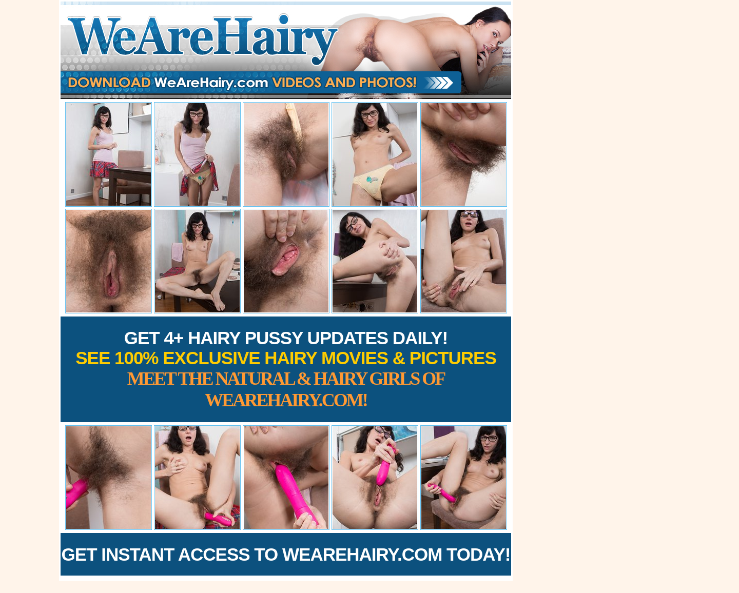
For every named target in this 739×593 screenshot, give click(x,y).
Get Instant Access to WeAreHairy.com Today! (286, 554)
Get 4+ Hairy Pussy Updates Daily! (285, 369)
